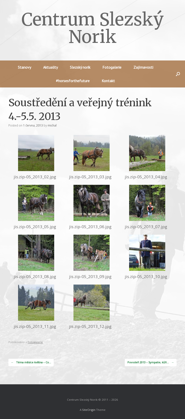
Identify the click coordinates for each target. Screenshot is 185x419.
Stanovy (24, 67)
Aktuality (50, 67)
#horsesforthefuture (73, 80)
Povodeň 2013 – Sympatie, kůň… (150, 362)
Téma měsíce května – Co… (31, 362)
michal (52, 125)
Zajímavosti (143, 67)
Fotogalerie (111, 67)
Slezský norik (80, 67)
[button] (178, 73)
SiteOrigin (88, 410)
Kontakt (108, 80)
